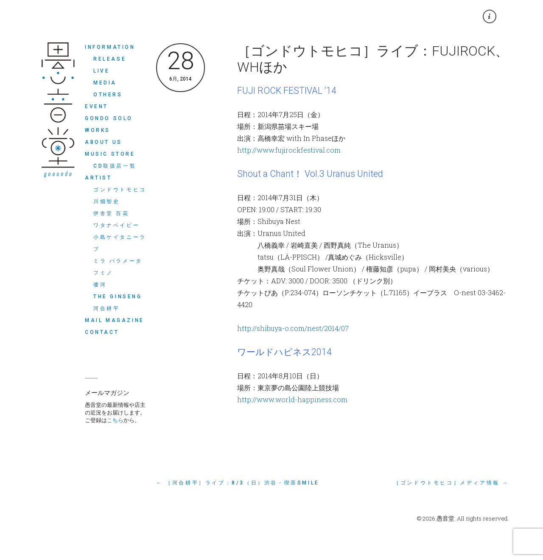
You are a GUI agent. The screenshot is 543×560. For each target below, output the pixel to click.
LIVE (101, 71)
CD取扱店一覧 (114, 166)
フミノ (103, 273)
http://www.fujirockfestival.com (289, 150)
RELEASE (109, 59)
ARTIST (98, 178)
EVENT (96, 106)
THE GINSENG (117, 297)
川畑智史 (106, 201)
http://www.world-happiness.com (292, 399)
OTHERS (108, 95)
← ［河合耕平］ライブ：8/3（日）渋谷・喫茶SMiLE (237, 483)
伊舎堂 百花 (111, 213)
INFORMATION (110, 47)
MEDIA (105, 83)
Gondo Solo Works (109, 124)
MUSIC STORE (110, 154)
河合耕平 (106, 308)
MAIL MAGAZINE (114, 320)
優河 (99, 285)
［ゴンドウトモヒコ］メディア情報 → (451, 483)
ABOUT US (103, 142)
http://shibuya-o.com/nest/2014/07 (293, 328)
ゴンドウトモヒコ (119, 190)
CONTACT (102, 332)
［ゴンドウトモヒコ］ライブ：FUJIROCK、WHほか (373, 59)
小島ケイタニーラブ (119, 243)
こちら (115, 420)
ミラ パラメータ (118, 261)
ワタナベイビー (116, 225)
